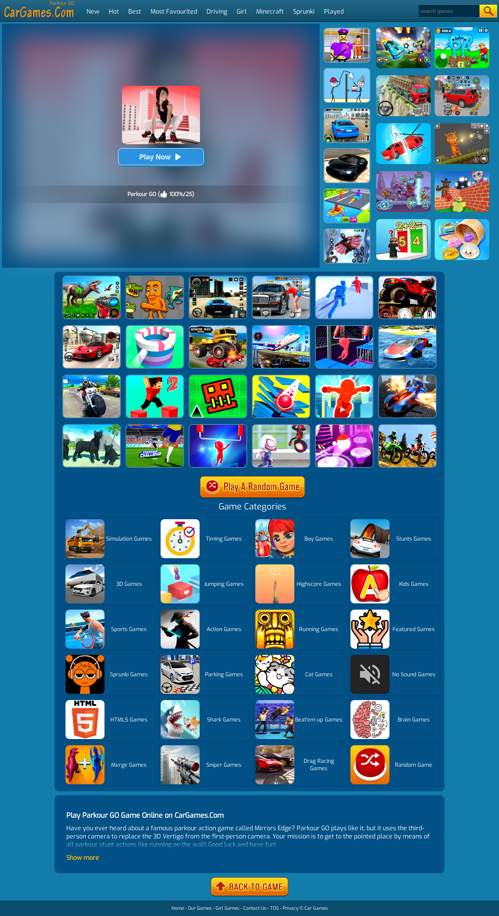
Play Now (160, 157)
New (93, 11)
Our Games (200, 908)
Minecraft (270, 11)
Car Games (316, 908)
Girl (242, 11)
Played (334, 11)
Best (134, 11)
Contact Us (254, 908)
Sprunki (304, 11)
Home (178, 908)
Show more (82, 858)
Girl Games (227, 908)
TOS (274, 908)
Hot (114, 11)
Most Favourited (173, 11)
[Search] (448, 11)
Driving (217, 11)
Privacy (290, 908)
